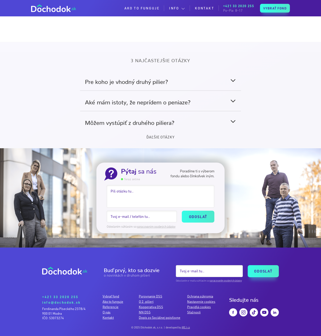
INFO (174, 8)
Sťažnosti (194, 312)
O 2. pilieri (146, 301)
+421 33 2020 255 (60, 297)
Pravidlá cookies (199, 307)
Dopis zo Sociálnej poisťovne (159, 317)
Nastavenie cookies (201, 301)
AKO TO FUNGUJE (142, 8)
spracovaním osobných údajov (156, 227)
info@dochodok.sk (61, 302)
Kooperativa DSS (151, 307)
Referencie (111, 307)
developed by (178, 327)
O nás (107, 312)
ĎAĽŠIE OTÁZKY (160, 137)
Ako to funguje (113, 301)
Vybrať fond (111, 296)
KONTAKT (204, 8)
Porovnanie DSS (150, 296)
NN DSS (144, 312)
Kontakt (108, 317)
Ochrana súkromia (200, 296)
